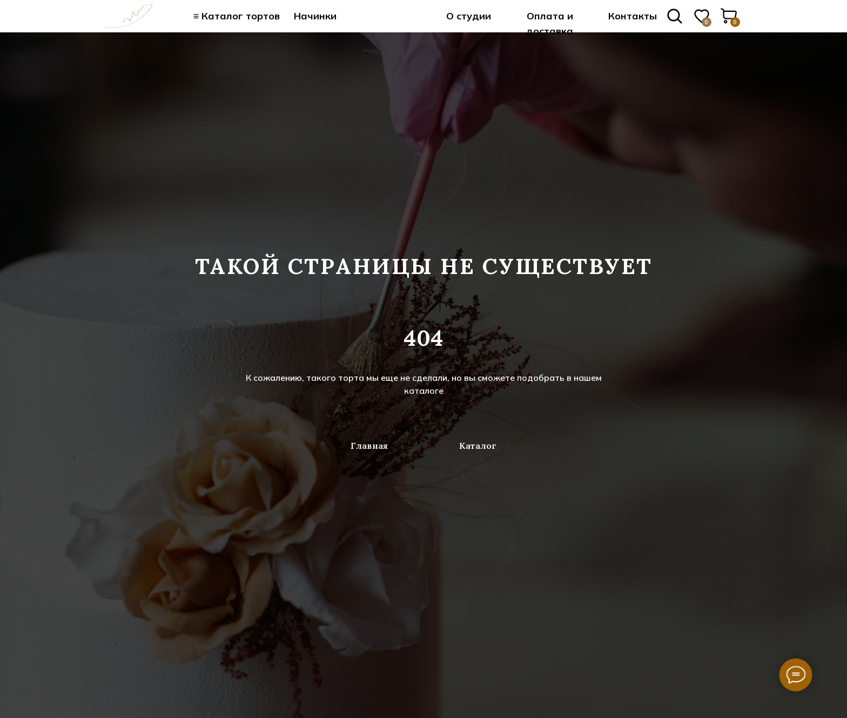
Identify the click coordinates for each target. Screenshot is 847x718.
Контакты (632, 16)
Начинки (315, 16)
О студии (468, 16)
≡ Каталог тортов (236, 16)
